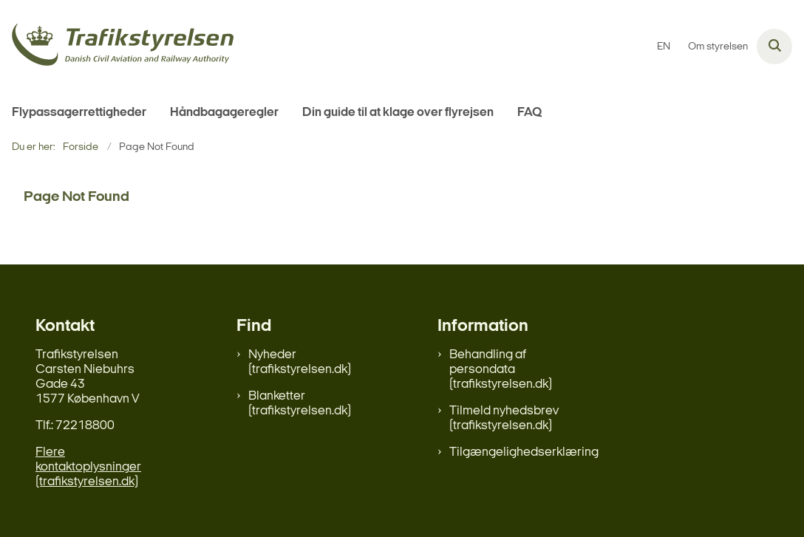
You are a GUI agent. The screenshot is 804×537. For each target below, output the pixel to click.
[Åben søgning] (774, 46)
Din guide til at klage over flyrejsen (398, 112)
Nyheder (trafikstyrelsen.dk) (299, 362)
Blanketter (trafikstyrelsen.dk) (299, 403)
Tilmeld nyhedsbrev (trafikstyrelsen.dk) (504, 418)
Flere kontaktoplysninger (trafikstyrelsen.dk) (88, 467)
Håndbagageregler (224, 112)
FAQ (529, 112)
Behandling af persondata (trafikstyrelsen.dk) (500, 370)
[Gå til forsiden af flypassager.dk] (117, 47)
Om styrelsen (718, 47)
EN (663, 47)
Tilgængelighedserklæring (524, 452)
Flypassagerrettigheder (79, 112)
